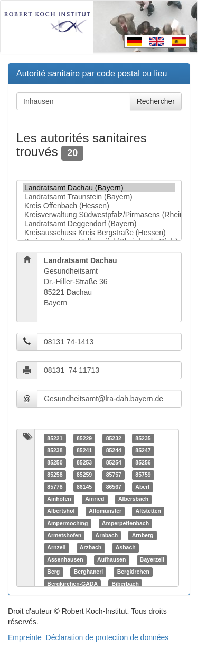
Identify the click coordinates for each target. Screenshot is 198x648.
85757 (113, 474)
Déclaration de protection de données (107, 637)
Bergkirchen (133, 571)
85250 (54, 462)
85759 (142, 474)
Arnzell (56, 547)
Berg (53, 571)
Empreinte (25, 637)
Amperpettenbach (125, 523)
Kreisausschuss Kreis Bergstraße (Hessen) (99, 232)
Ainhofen (59, 499)
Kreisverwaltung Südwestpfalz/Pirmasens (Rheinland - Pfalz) (99, 214)
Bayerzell (152, 559)
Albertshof (61, 511)
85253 (84, 462)
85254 (113, 462)
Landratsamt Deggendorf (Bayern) (99, 223)
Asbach (126, 547)
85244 (113, 450)
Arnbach (107, 535)
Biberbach (124, 584)
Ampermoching (67, 523)
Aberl (142, 486)
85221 (54, 438)
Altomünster (105, 511)
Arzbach (90, 547)
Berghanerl (88, 571)
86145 (84, 486)
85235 (142, 438)
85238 (54, 450)
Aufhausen (111, 559)
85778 (54, 486)
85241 (84, 450)
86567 (113, 486)
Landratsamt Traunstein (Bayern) (99, 196)
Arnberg (143, 535)
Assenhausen (65, 559)
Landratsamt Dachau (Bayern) (99, 187)
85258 (54, 474)
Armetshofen (64, 535)
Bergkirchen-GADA (72, 584)
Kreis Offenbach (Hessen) (99, 205)
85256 (142, 462)
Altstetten (148, 511)
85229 (84, 438)
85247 (142, 450)
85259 (84, 474)
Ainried (94, 499)
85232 (113, 438)
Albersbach (133, 499)
